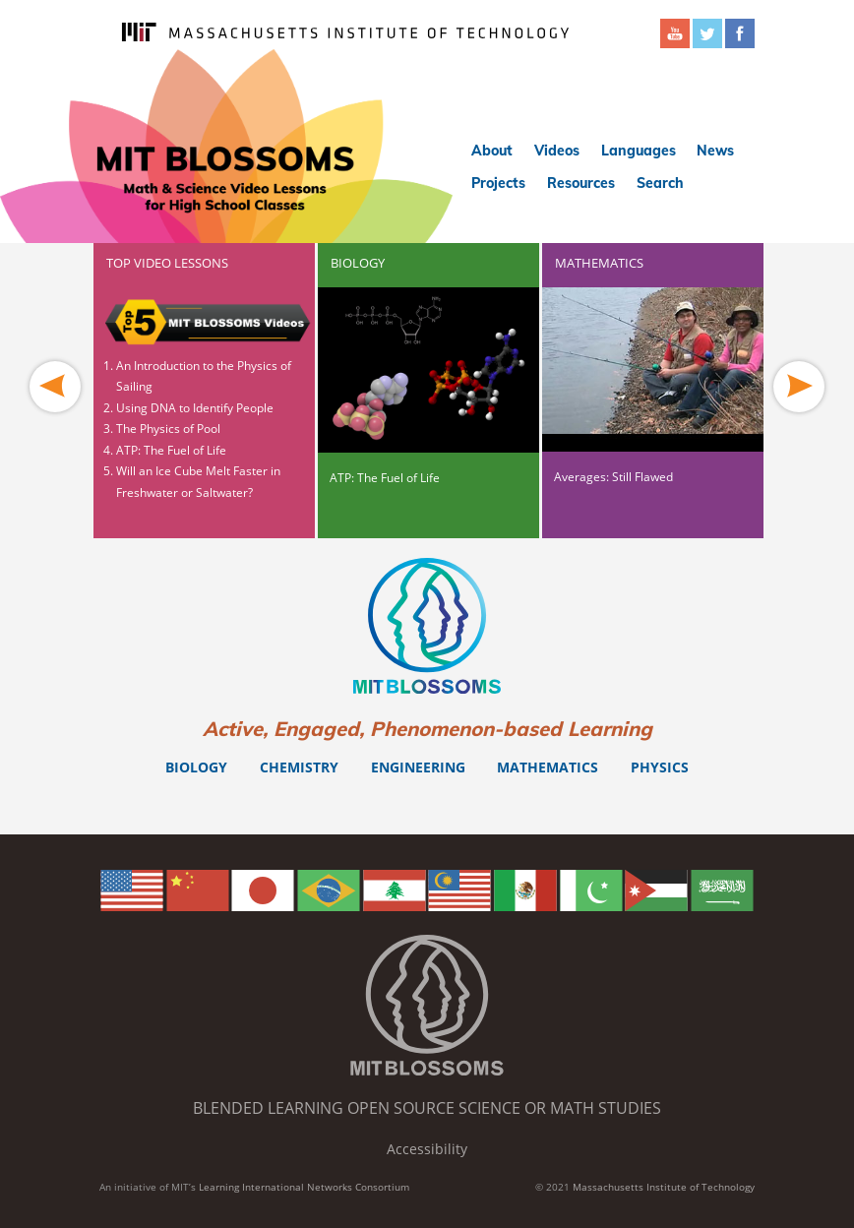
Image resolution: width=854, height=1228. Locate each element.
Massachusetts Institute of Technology (664, 1187)
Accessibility (427, 1148)
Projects (498, 183)
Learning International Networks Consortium (304, 1187)
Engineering (418, 767)
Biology (196, 767)
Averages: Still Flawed (613, 476)
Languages (638, 150)
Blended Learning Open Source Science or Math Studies (427, 1108)
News (715, 150)
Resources (581, 183)
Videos (557, 150)
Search (660, 183)
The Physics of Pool (168, 428)
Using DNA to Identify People (195, 407)
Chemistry (299, 767)
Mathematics (547, 767)
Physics (660, 767)
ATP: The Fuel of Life (171, 450)
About (492, 150)
